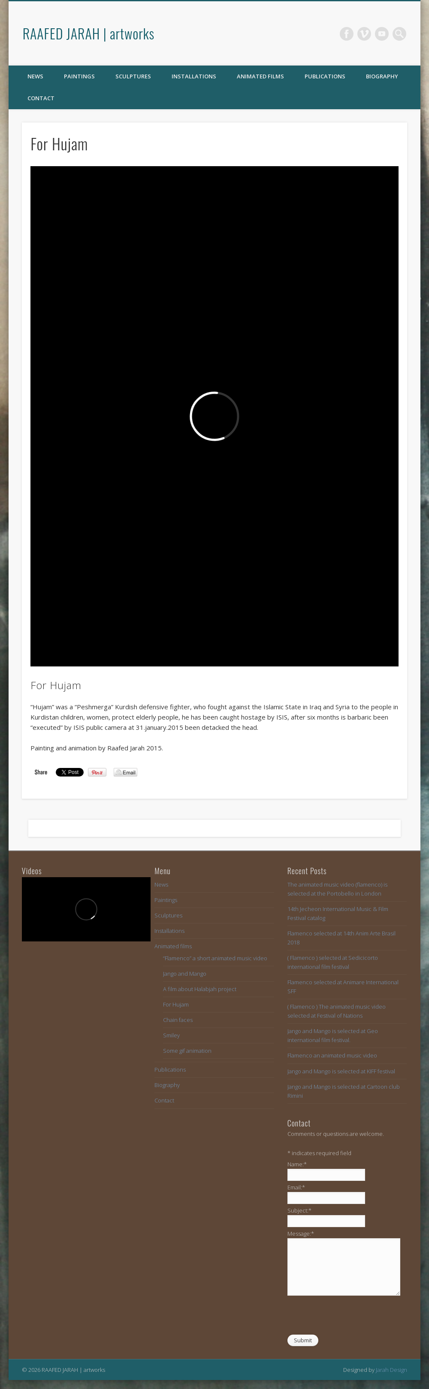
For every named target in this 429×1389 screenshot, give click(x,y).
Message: (300, 1233)
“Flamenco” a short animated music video (215, 958)
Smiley (171, 1035)
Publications (325, 76)
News (35, 76)
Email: (296, 1187)
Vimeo (364, 34)
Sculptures (133, 76)
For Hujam (176, 1004)
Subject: (299, 1210)
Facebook (346, 34)
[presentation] (352, 1317)
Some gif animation (187, 1050)
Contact (40, 98)
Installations (194, 76)
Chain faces (178, 1020)
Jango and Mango (184, 973)
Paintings (79, 76)
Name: (297, 1164)
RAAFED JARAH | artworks (88, 33)
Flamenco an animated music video (332, 1055)
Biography (382, 76)
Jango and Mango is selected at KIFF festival (341, 1071)
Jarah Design (391, 1370)
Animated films (260, 76)
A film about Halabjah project (199, 989)
